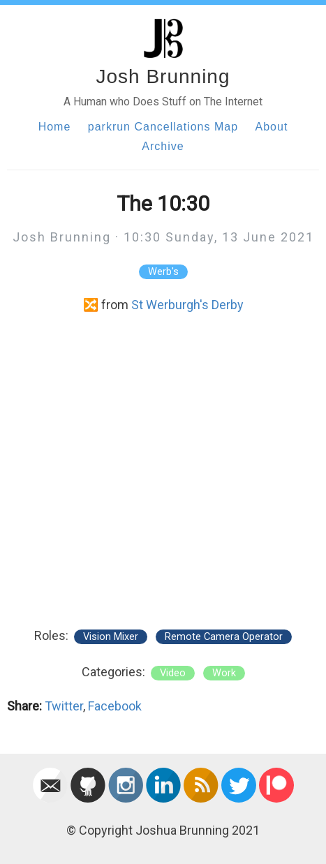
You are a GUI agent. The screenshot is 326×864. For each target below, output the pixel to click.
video (173, 673)
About (271, 127)
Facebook (115, 706)
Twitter (64, 706)
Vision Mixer (110, 637)
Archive (163, 146)
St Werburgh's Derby (187, 304)
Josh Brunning (163, 76)
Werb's (163, 272)
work (224, 673)
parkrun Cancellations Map (163, 127)
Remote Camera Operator (224, 637)
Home (54, 127)
